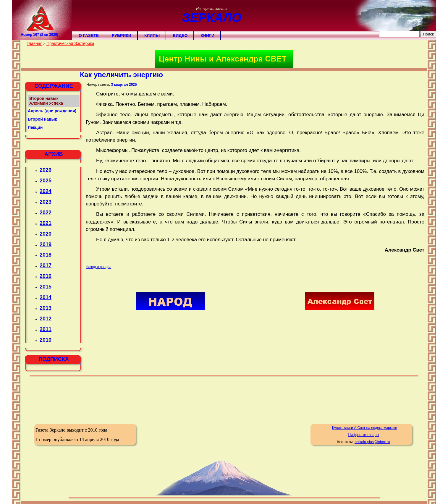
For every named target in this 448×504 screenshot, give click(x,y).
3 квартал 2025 (124, 84)
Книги (207, 35)
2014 (45, 297)
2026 (45, 170)
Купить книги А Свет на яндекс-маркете (364, 428)
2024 (45, 191)
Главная (34, 43)
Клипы (152, 35)
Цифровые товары (363, 435)
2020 (45, 234)
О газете (89, 35)
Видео (180, 35)
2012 (45, 319)
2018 (45, 255)
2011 (45, 329)
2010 (45, 340)
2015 (45, 287)
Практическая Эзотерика (70, 43)
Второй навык (42, 119)
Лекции (35, 127)
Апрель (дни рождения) (52, 110)
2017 (45, 265)
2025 (45, 181)
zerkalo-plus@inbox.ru (372, 442)
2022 (45, 212)
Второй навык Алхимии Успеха (46, 101)
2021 (45, 223)
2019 (45, 244)
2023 (45, 202)
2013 (45, 308)
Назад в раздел (98, 267)
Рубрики (121, 35)
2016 (45, 276)
